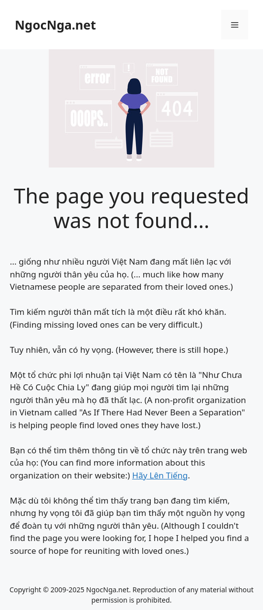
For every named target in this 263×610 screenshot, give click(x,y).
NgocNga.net (55, 24)
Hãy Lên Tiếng (160, 475)
